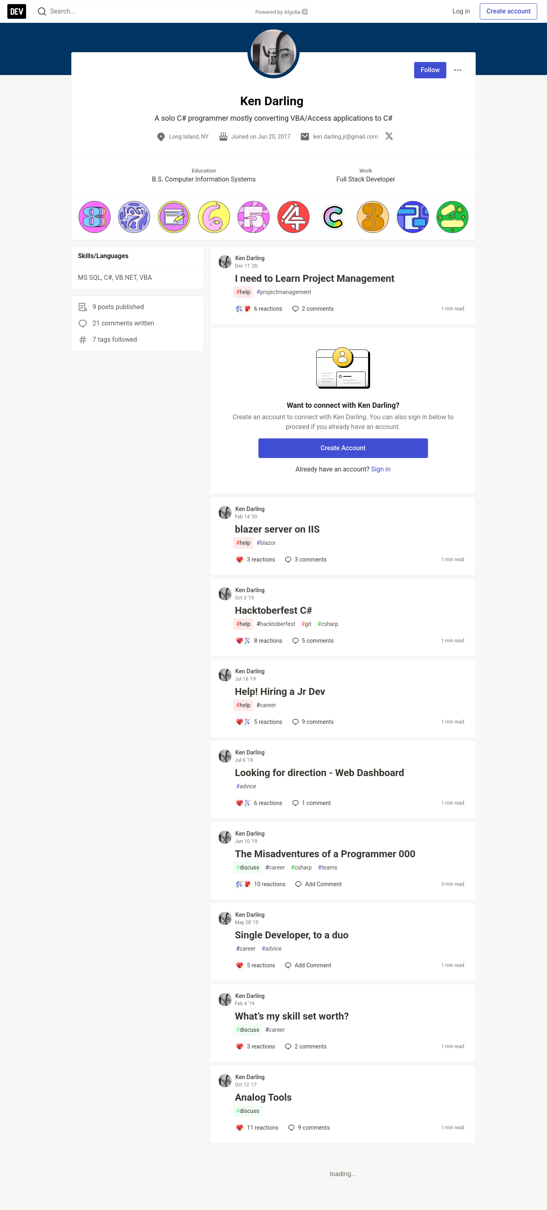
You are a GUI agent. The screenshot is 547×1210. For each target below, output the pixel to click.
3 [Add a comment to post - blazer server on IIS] (304, 559)
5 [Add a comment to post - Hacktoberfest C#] (312, 641)
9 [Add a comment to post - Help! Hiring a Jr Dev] (312, 722)
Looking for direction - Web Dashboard (319, 773)
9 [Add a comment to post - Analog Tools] (308, 1128)
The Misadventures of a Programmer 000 (325, 854)
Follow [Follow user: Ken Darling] (430, 70)
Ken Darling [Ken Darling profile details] (250, 258)
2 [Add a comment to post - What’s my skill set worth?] (304, 1046)
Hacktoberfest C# (273, 610)
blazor (266, 543)
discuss (247, 867)
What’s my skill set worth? (292, 1016)
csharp (328, 624)
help (243, 292)
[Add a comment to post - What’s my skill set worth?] (255, 1046)
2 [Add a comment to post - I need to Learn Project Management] (312, 309)
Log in (461, 11)
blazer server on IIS (277, 529)
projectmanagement (283, 292)
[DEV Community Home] (17, 11)
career (266, 705)
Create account (508, 11)
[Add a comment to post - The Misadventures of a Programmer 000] (260, 884)
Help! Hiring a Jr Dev (280, 691)
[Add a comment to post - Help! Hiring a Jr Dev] (259, 721)
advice (246, 786)
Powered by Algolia (281, 12)
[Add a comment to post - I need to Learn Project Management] (259, 308)
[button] (94, 217)
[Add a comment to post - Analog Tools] (257, 1127)
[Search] (42, 11)
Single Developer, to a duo (291, 935)
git (306, 624)
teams (327, 867)
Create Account (343, 448)
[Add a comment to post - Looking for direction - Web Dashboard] (259, 803)
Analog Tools (263, 1097)
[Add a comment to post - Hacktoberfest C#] (259, 640)
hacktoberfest (275, 624)
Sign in (380, 469)
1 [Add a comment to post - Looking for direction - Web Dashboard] (311, 803)
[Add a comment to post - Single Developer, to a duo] (255, 965)
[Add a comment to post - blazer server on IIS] (255, 559)
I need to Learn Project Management (315, 278)
